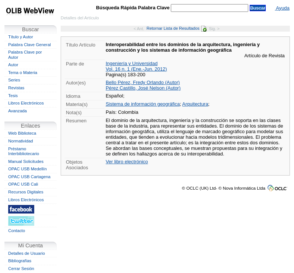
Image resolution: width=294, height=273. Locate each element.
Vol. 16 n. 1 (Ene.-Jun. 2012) (136, 69)
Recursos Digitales (25, 192)
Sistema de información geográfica (143, 104)
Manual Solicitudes (26, 161)
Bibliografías (19, 260)
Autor (13, 64)
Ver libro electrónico (127, 161)
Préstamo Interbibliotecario (23, 151)
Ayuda (282, 8)
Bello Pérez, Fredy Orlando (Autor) (143, 82)
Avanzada (17, 111)
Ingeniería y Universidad (132, 63)
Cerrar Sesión (21, 268)
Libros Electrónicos (26, 103)
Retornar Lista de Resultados (177, 28)
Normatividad (20, 141)
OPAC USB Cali (23, 184)
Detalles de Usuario (26, 253)
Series (14, 80)
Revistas (16, 88)
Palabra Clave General (29, 44)
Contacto (16, 230)
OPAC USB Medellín (27, 169)
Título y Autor (20, 37)
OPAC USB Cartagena (29, 176)
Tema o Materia (22, 72)
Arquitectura (195, 104)
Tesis (13, 95)
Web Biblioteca (22, 133)
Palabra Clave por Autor (25, 55)
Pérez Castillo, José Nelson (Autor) (143, 88)
